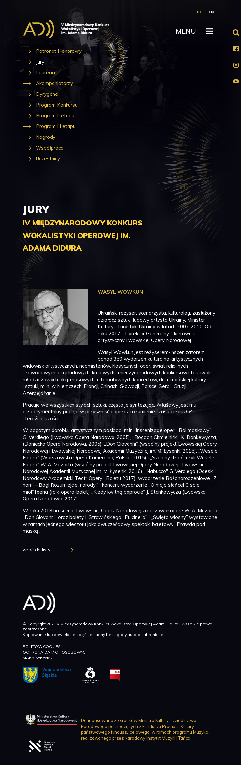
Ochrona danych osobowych (55, 652)
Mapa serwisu (38, 657)
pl (199, 12)
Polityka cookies (42, 646)
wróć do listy (36, 550)
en (211, 12)
